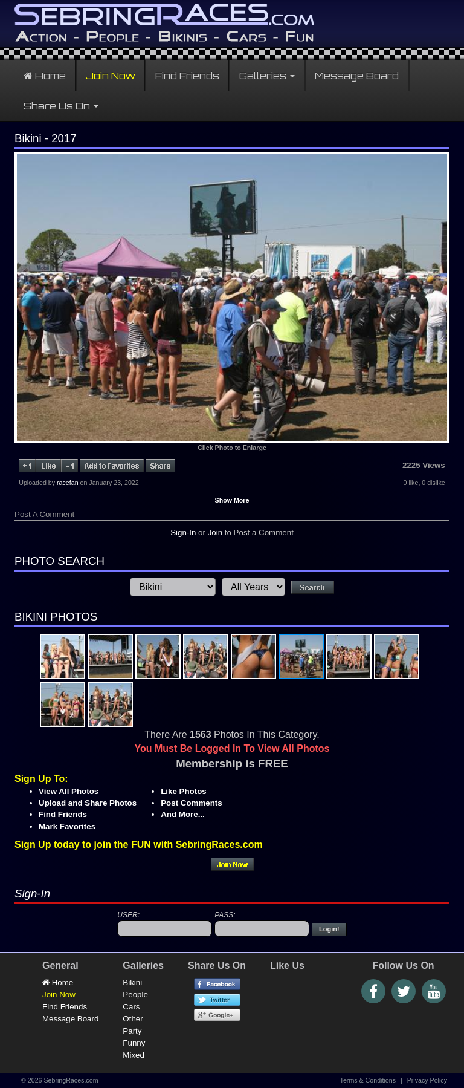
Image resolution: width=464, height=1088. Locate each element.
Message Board (357, 76)
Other (133, 1018)
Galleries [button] (267, 76)
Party (132, 1030)
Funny (134, 1042)
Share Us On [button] (61, 106)
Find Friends (187, 76)
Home (45, 76)
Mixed (133, 1055)
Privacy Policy (427, 1080)
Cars (131, 1006)
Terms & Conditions (368, 1080)
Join (215, 532)
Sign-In (183, 532)
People (135, 994)
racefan (68, 482)
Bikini (132, 982)
